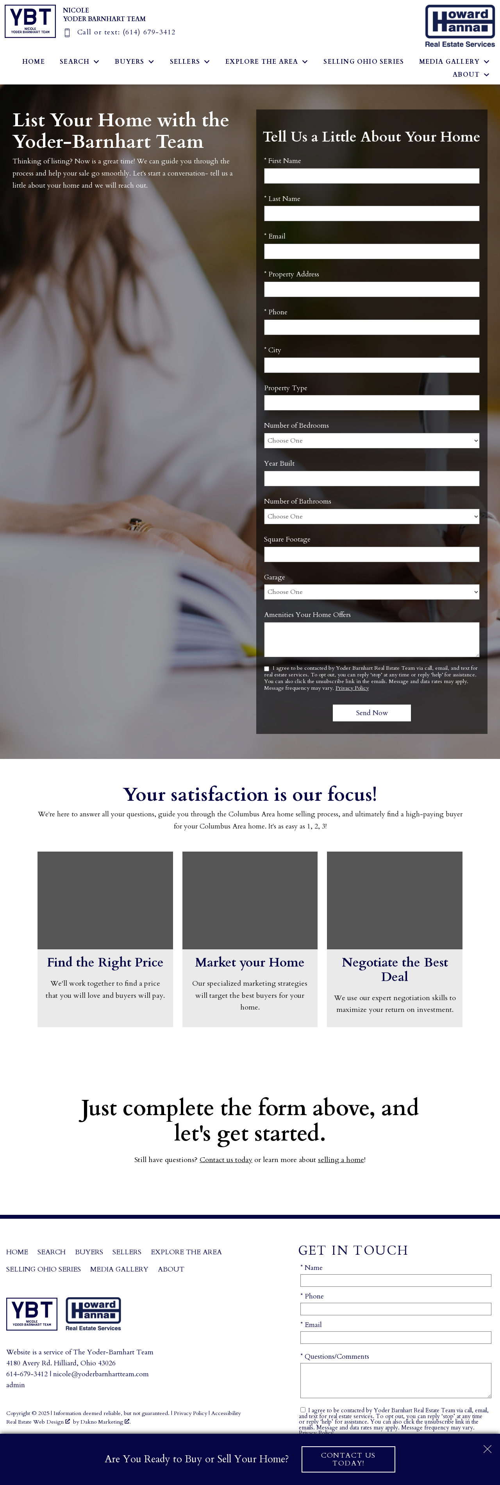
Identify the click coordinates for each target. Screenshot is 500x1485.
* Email (275, 236)
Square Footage (287, 539)
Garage (274, 577)
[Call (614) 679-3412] (119, 32)
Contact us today (226, 1160)
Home (33, 62)
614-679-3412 (27, 1374)
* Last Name (282, 198)
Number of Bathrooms (297, 501)
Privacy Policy (352, 688)
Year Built (279, 463)
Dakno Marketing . (105, 1422)
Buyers (89, 1252)
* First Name (282, 160)
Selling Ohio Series (363, 62)
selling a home (341, 1160)
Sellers (126, 1252)
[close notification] (487, 1446)
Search (52, 1252)
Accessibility (226, 1413)
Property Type (285, 388)
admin (15, 1385)
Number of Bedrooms (296, 425)
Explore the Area (186, 1252)
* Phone (276, 312)
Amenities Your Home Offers (307, 614)
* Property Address (291, 274)
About (171, 1269)
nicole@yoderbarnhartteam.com (101, 1374)
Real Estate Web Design (38, 1422)
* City (272, 350)
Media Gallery (119, 1269)
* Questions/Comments (334, 1356)
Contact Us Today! (348, 1459)
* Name (311, 1267)
